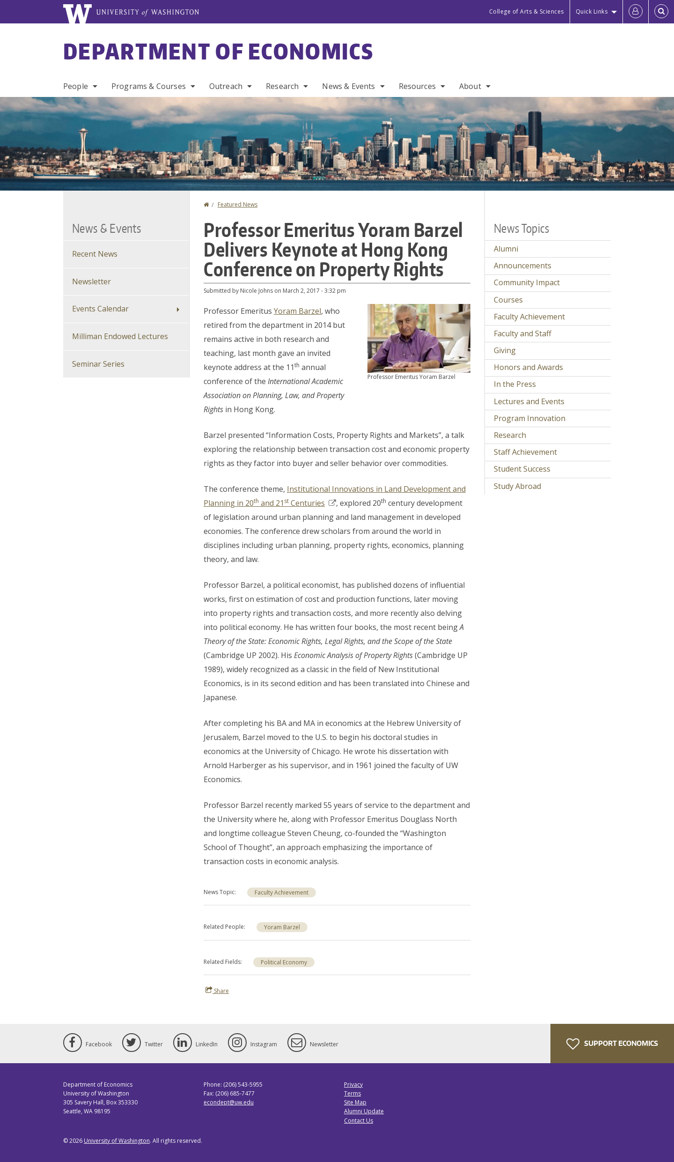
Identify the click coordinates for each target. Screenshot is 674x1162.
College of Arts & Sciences (526, 11)
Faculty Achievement (281, 892)
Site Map (355, 1102)
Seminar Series (98, 364)
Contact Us (358, 1121)
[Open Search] (661, 11)
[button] (418, 338)
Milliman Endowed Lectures (120, 336)
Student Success (522, 469)
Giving (505, 350)
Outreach (225, 86)
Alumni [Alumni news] (506, 249)
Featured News (237, 204)
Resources (417, 86)
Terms (352, 1093)
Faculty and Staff (522, 333)
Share (217, 990)
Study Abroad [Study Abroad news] (517, 486)
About (470, 86)
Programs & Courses (148, 86)
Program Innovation (529, 418)
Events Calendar (100, 308)
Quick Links (592, 11)
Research (282, 86)
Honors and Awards (528, 367)
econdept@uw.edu (229, 1102)
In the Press (515, 384)
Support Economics (612, 1044)
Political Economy (284, 962)
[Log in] (635, 11)
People (75, 86)
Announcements (522, 265)
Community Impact (527, 282)
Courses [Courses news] (508, 300)
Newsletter (91, 281)
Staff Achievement (525, 452)
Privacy (353, 1084)
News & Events (348, 86)
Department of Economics (218, 51)
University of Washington (117, 1141)
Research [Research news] (510, 435)
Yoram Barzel (297, 311)
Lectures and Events (529, 401)
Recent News (94, 254)
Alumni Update (364, 1111)
